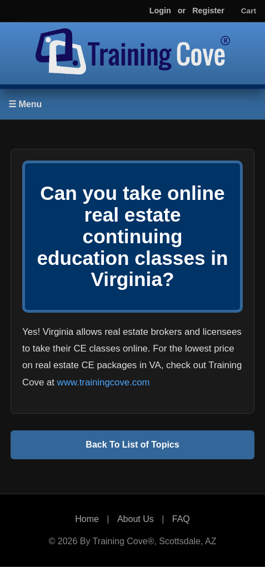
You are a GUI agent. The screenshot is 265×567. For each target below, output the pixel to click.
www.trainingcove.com (103, 382)
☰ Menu (25, 104)
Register (208, 10)
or (182, 10)
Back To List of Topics (132, 444)
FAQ (181, 519)
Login (160, 10)
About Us (135, 519)
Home (87, 519)
